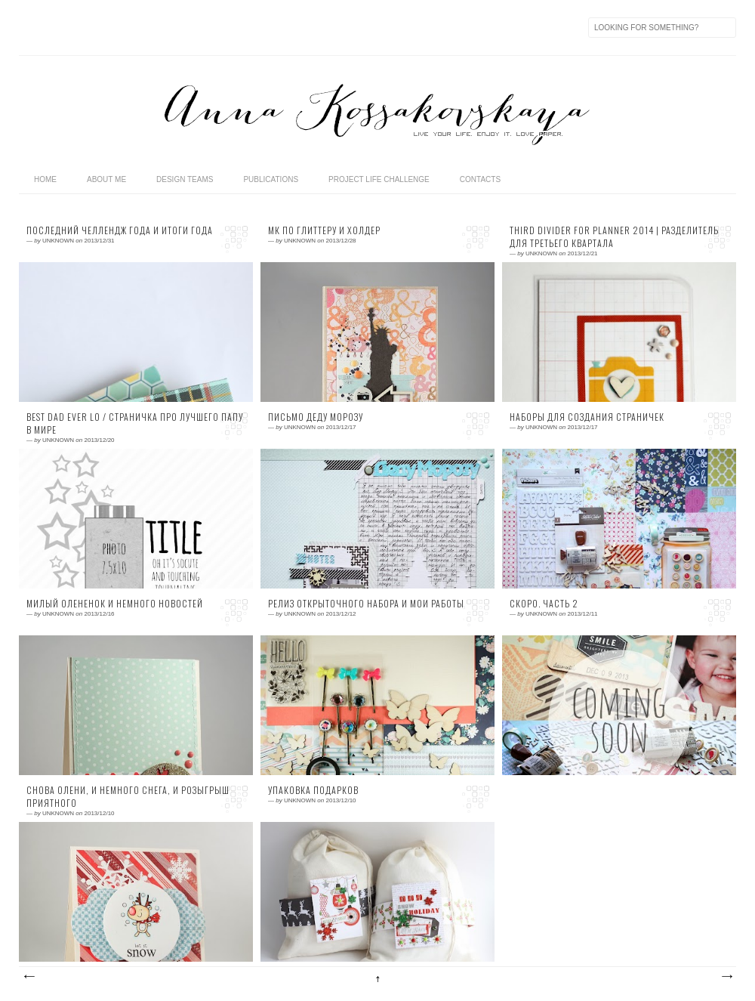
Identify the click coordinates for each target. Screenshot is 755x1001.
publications (270, 179)
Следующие (29, 977)
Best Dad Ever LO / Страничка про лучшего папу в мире (134, 423)
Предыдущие (726, 977)
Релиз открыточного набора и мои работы (366, 604)
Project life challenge (379, 179)
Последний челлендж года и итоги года (119, 230)
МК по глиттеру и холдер (324, 230)
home (45, 179)
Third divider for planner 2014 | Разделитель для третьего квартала (614, 236)
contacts (480, 179)
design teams (184, 179)
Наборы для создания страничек (587, 417)
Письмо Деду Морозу (315, 417)
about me (106, 179)
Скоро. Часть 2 (544, 604)
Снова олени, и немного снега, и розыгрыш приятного (128, 796)
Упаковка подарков (313, 790)
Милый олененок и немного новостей (114, 604)
